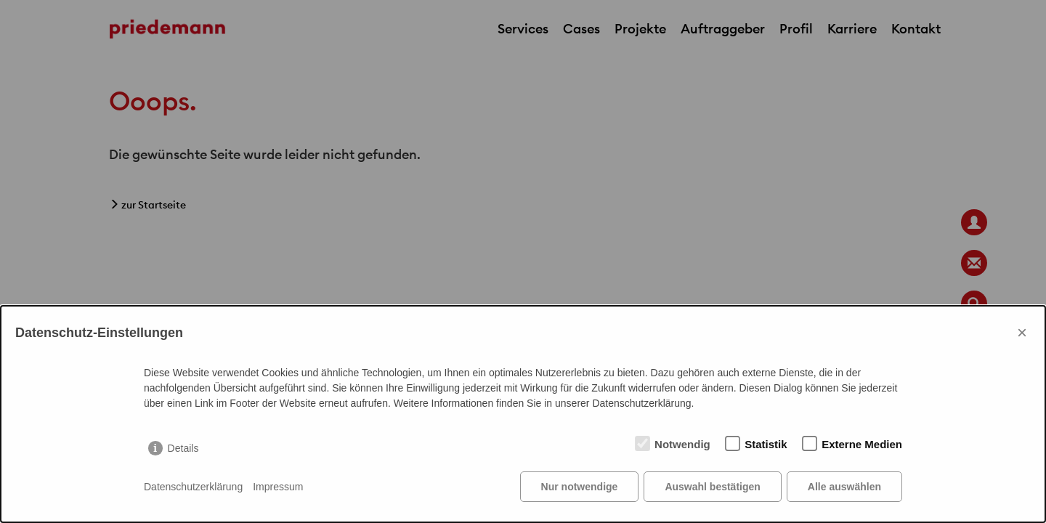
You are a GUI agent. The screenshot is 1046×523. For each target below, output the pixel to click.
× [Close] (1022, 332)
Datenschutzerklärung (193, 486)
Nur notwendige (579, 486)
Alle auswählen (844, 486)
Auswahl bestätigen (712, 486)
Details (183, 448)
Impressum (278, 486)
